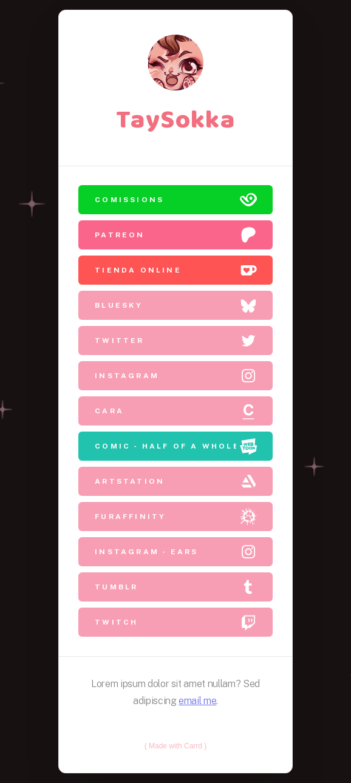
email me (197, 700)
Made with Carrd (175, 745)
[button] (175, 200)
